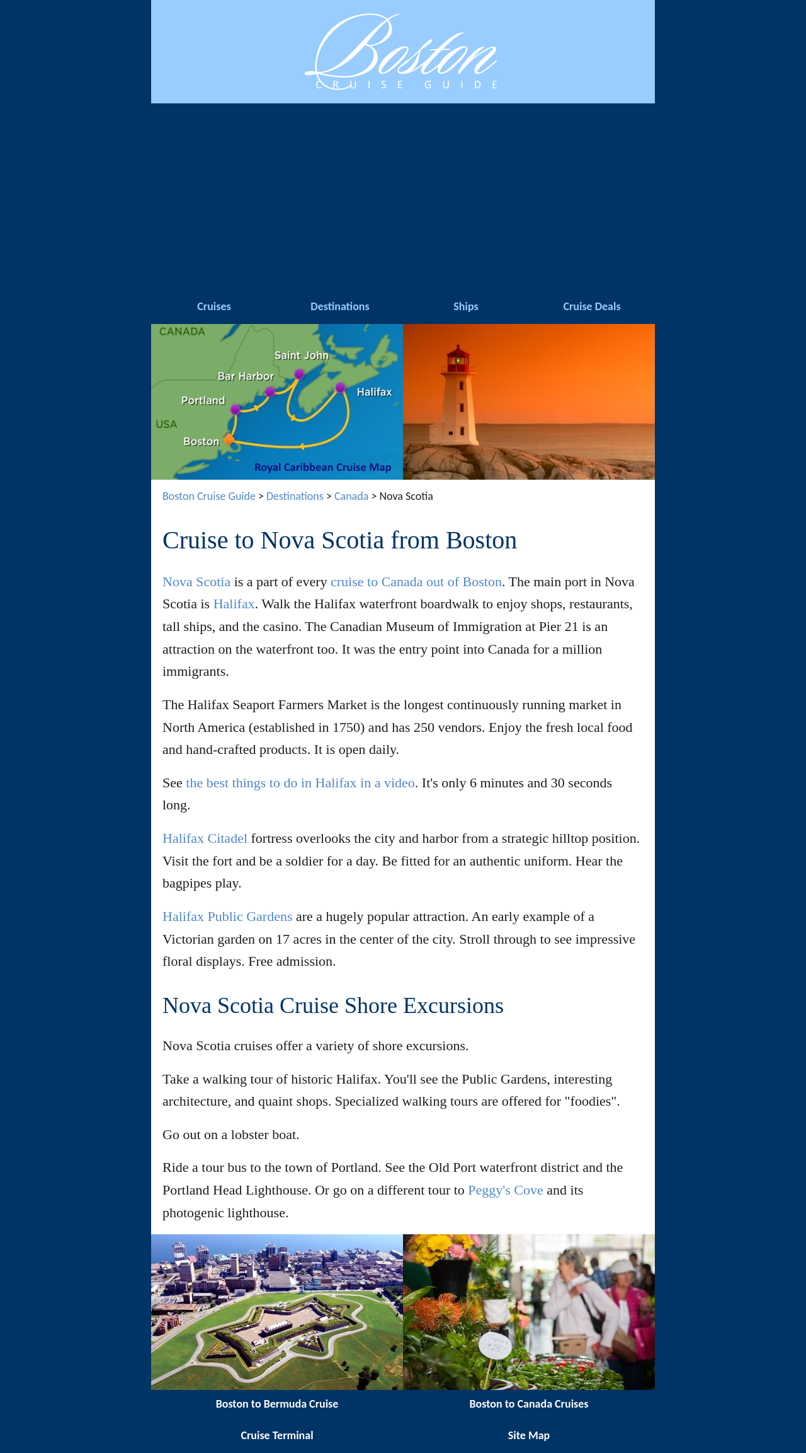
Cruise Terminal (277, 1435)
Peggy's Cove (505, 1190)
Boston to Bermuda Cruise (277, 1404)
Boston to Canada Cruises (528, 1404)
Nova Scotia (196, 581)
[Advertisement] (403, 198)
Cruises (213, 306)
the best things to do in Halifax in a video (300, 782)
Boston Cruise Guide (209, 496)
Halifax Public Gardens (227, 916)
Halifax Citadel (204, 838)
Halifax (234, 603)
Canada (351, 496)
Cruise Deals (591, 306)
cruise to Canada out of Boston (416, 581)
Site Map (529, 1435)
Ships (465, 306)
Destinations (339, 306)
